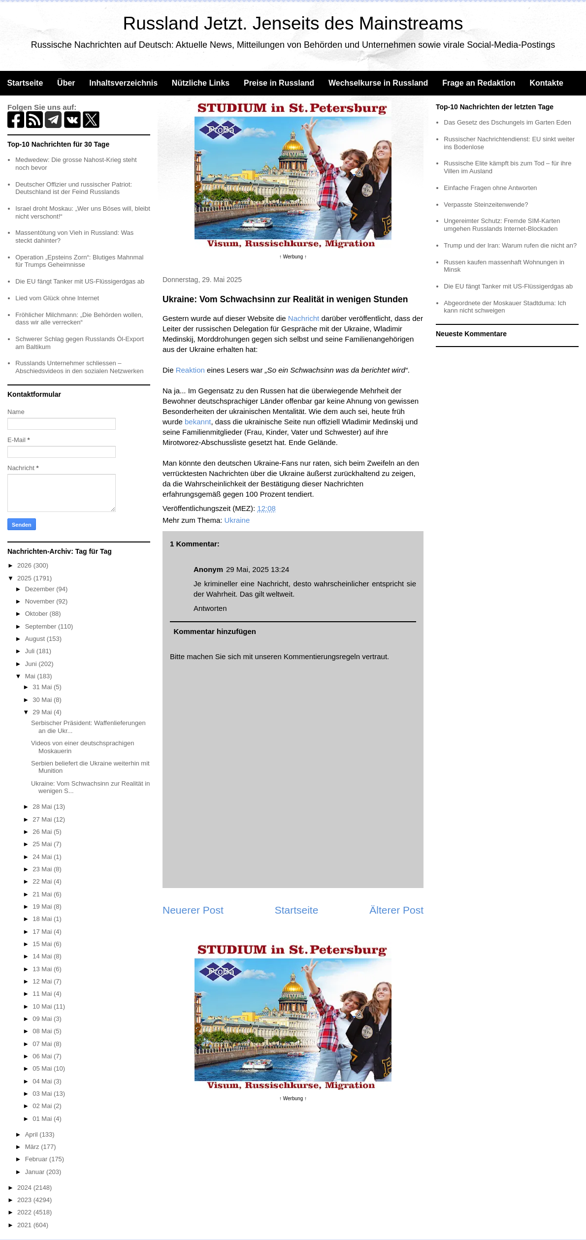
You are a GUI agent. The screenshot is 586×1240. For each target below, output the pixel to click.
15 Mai (43, 944)
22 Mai (43, 881)
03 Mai (43, 1093)
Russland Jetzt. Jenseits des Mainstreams (293, 23)
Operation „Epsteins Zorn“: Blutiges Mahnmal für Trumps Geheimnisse (79, 261)
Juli (30, 651)
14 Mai (43, 956)
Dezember (41, 589)
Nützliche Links (200, 83)
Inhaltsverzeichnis (123, 83)
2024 (25, 1187)
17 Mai (43, 931)
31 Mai (43, 687)
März (33, 1146)
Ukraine (237, 520)
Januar (35, 1172)
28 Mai (43, 806)
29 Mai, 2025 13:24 (257, 569)
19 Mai (43, 906)
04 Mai (43, 1081)
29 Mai (43, 712)
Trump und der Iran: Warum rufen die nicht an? (510, 245)
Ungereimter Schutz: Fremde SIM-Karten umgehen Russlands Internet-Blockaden (502, 224)
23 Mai (43, 869)
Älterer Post (396, 910)
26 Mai (43, 831)
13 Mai (43, 969)
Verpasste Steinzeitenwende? (486, 204)
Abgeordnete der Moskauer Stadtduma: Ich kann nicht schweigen (505, 307)
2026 (25, 565)
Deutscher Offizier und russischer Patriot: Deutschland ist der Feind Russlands (73, 188)
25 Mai (43, 844)
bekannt (198, 421)
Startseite (25, 83)
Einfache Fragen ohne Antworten (490, 187)
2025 (25, 578)
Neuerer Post (193, 910)
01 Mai (43, 1118)
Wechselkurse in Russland (378, 83)
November (41, 601)
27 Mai (43, 819)
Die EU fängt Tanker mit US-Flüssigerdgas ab (79, 281)
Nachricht (303, 318)
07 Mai (43, 1044)
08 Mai (43, 1031)
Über (66, 83)
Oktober (37, 613)
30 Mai (43, 699)
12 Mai (43, 981)
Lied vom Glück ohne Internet (57, 298)
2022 (25, 1212)
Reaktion (190, 370)
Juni (31, 664)
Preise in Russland (279, 83)
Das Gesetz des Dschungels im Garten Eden (507, 122)
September (41, 626)
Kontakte (546, 83)
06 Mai (43, 1056)
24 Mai (43, 856)
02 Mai (43, 1106)
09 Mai (43, 1018)
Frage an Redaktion (478, 83)
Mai (31, 676)
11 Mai (43, 993)
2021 (25, 1225)
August (36, 638)
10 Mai (43, 1006)
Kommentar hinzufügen (215, 631)
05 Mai (43, 1068)
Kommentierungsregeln (322, 656)
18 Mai (43, 918)
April (32, 1134)
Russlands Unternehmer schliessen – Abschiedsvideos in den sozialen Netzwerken (79, 367)
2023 (25, 1200)
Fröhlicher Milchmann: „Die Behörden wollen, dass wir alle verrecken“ (79, 318)
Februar (37, 1159)
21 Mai (43, 894)
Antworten (210, 608)
